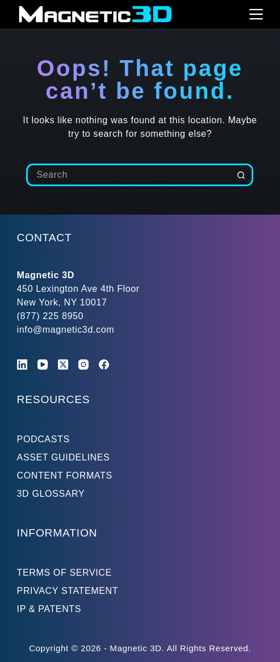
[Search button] (242, 175)
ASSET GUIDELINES (63, 457)
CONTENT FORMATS (64, 475)
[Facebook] (104, 364)
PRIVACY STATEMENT (68, 591)
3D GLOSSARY (51, 493)
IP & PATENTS (49, 609)
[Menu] (256, 14)
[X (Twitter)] (63, 364)
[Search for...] (128, 175)
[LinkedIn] (22, 364)
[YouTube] (42, 364)
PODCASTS (43, 439)
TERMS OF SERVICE (64, 572)
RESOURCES (53, 399)
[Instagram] (83, 364)
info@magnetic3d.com (66, 329)
